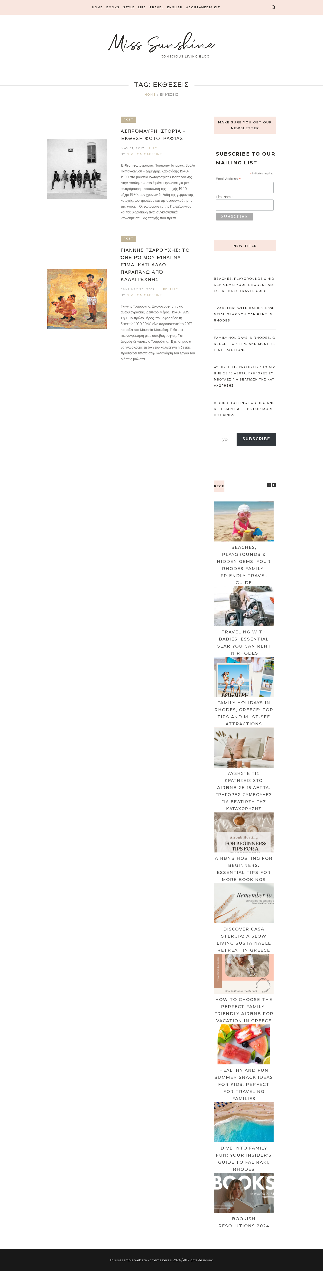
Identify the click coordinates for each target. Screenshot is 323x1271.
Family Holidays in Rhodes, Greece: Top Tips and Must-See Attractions (244, 344)
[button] (274, 485)
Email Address (228, 179)
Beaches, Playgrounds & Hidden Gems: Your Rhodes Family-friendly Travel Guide (244, 285)
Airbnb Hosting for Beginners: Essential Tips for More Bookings (244, 409)
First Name (224, 197)
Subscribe (256, 439)
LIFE (153, 148)
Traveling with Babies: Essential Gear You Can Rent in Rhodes (244, 314)
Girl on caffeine (144, 154)
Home (150, 94)
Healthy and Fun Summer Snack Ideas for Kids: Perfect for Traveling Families (243, 1084)
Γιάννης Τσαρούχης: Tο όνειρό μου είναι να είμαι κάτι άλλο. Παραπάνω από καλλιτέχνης (155, 264)
